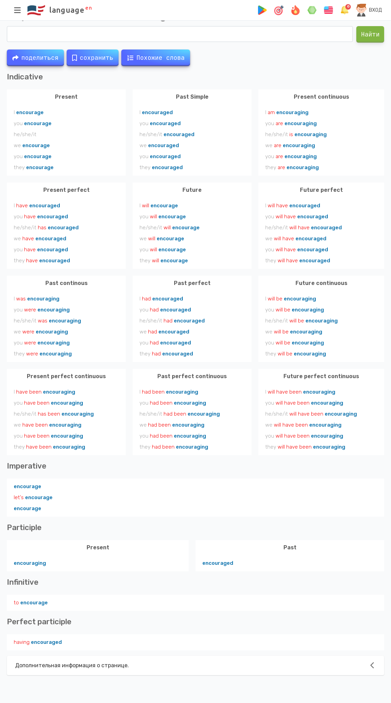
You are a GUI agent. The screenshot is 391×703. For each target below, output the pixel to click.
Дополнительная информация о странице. (72, 665)
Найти (370, 34)
